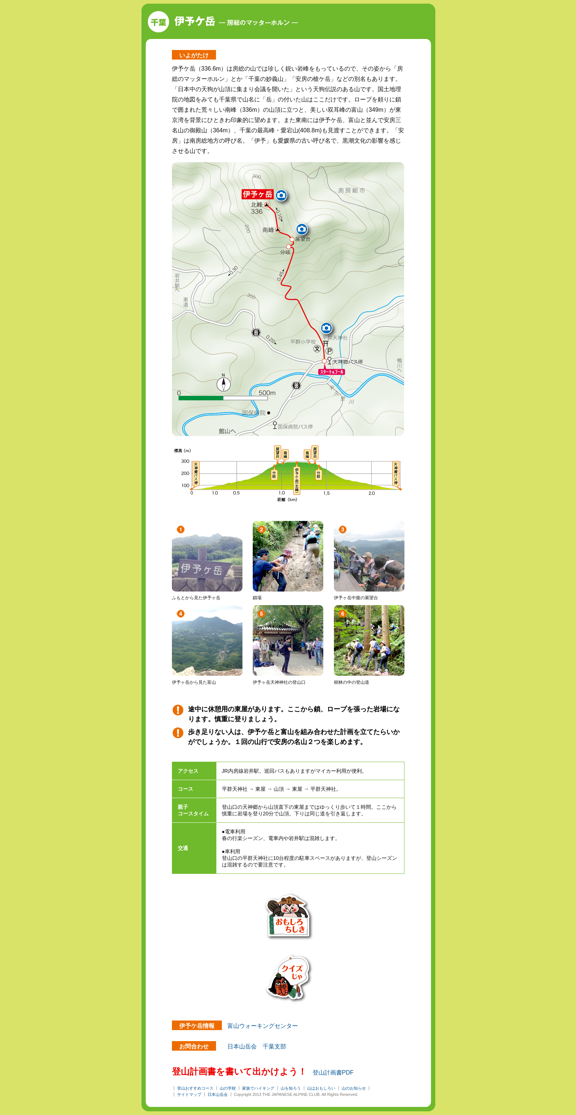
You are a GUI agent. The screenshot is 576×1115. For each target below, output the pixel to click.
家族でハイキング (258, 1088)
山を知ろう (291, 1088)
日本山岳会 (218, 1094)
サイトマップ (189, 1094)
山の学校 (228, 1088)
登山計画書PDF (333, 1072)
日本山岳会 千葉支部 (256, 1046)
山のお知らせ (354, 1088)
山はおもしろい (321, 1088)
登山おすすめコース (195, 1088)
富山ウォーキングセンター (262, 1026)
